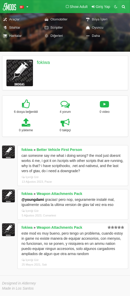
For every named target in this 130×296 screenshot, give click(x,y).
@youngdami (32, 200)
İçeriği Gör (30, 177)
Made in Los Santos (18, 288)
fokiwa (43, 62)
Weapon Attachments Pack (59, 194)
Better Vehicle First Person (59, 150)
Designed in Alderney (19, 283)
